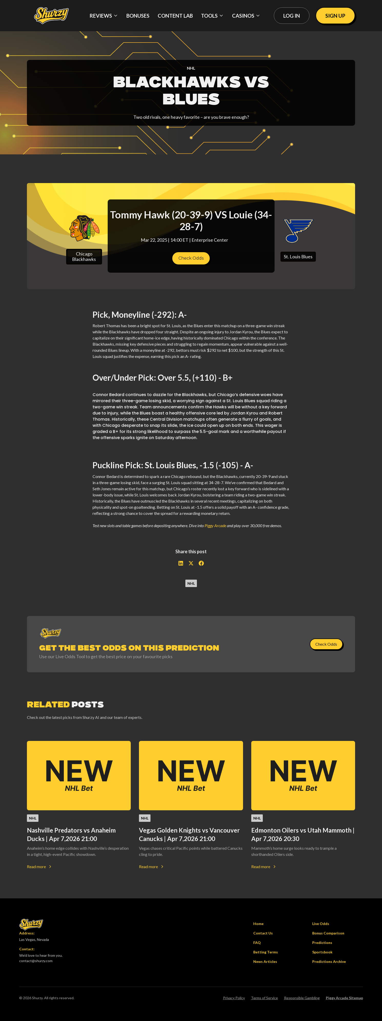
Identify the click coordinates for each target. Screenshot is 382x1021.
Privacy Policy (234, 998)
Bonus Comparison (328, 933)
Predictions (322, 942)
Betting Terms (265, 952)
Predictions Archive (329, 961)
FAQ (257, 942)
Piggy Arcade (215, 525)
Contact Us (263, 933)
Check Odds (191, 258)
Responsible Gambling (302, 998)
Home (258, 923)
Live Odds (320, 923)
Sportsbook (322, 952)
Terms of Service (264, 998)
